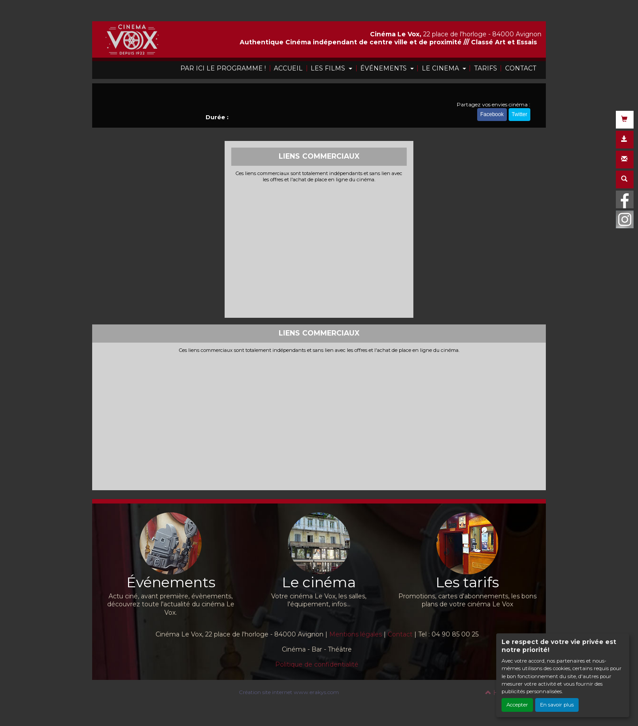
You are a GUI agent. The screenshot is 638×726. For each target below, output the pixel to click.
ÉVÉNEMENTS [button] (384, 68)
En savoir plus (557, 705)
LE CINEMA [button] (441, 68)
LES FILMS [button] (329, 68)
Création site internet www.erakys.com (289, 692)
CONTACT (520, 68)
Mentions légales (355, 634)
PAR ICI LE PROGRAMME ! (223, 68)
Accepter (517, 705)
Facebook (492, 114)
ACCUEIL (288, 68)
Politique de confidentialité (316, 664)
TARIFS (485, 68)
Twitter (519, 114)
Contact (400, 634)
